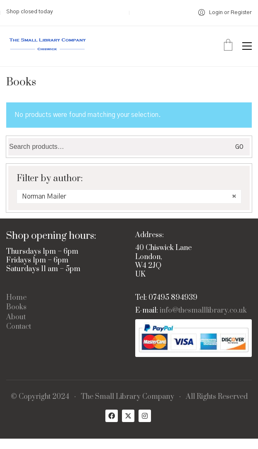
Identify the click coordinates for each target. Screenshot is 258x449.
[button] (247, 46)
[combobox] (129, 196)
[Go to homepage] (47, 46)
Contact (18, 327)
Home (16, 298)
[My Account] (225, 12)
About (16, 317)
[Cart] (228, 46)
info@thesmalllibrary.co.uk (203, 310)
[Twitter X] (128, 416)
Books (16, 307)
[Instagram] (145, 416)
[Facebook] (111, 416)
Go (239, 147)
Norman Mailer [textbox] (129, 196)
